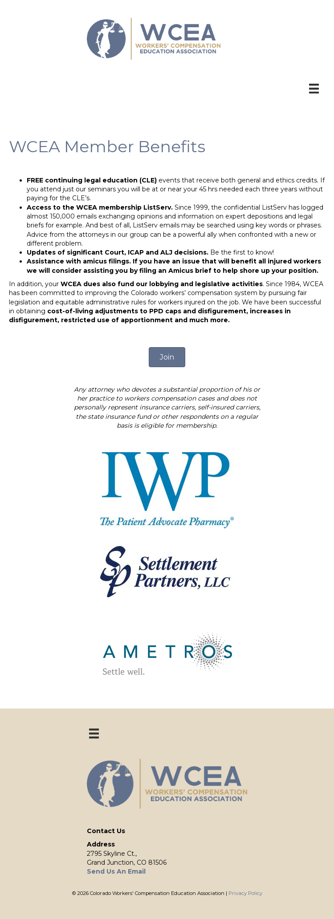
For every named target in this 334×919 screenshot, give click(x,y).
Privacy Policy (245, 893)
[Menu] (314, 88)
